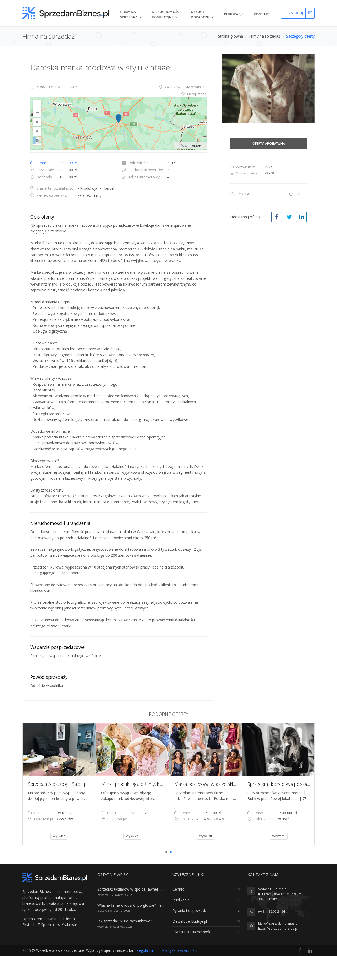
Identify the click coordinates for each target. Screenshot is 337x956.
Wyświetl (59, 836)
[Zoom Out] (37, 112)
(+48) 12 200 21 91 (271, 911)
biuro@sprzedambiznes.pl (278, 923)
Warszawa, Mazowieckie (183, 86)
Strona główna (230, 36)
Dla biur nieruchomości (192, 931)
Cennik (178, 889)
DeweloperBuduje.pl (189, 921)
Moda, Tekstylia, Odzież (53, 86)
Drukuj (298, 193)
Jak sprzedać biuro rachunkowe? (124, 920)
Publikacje (233, 14)
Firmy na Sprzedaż (128, 14)
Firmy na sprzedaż (264, 36)
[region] (118, 123)
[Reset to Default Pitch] (37, 131)
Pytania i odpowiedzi (189, 910)
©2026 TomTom (190, 146)
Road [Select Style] (37, 141)
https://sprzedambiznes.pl (278, 928)
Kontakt (262, 14)
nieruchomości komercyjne (166, 14)
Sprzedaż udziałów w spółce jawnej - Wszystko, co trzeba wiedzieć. (154, 889)
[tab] (118, 94)
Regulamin (145, 950)
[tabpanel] (59, 784)
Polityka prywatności (179, 950)
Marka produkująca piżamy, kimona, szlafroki (145, 784)
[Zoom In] (37, 104)
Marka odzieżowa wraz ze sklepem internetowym (224, 784)
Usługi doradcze (200, 14)
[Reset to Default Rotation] (37, 122)
